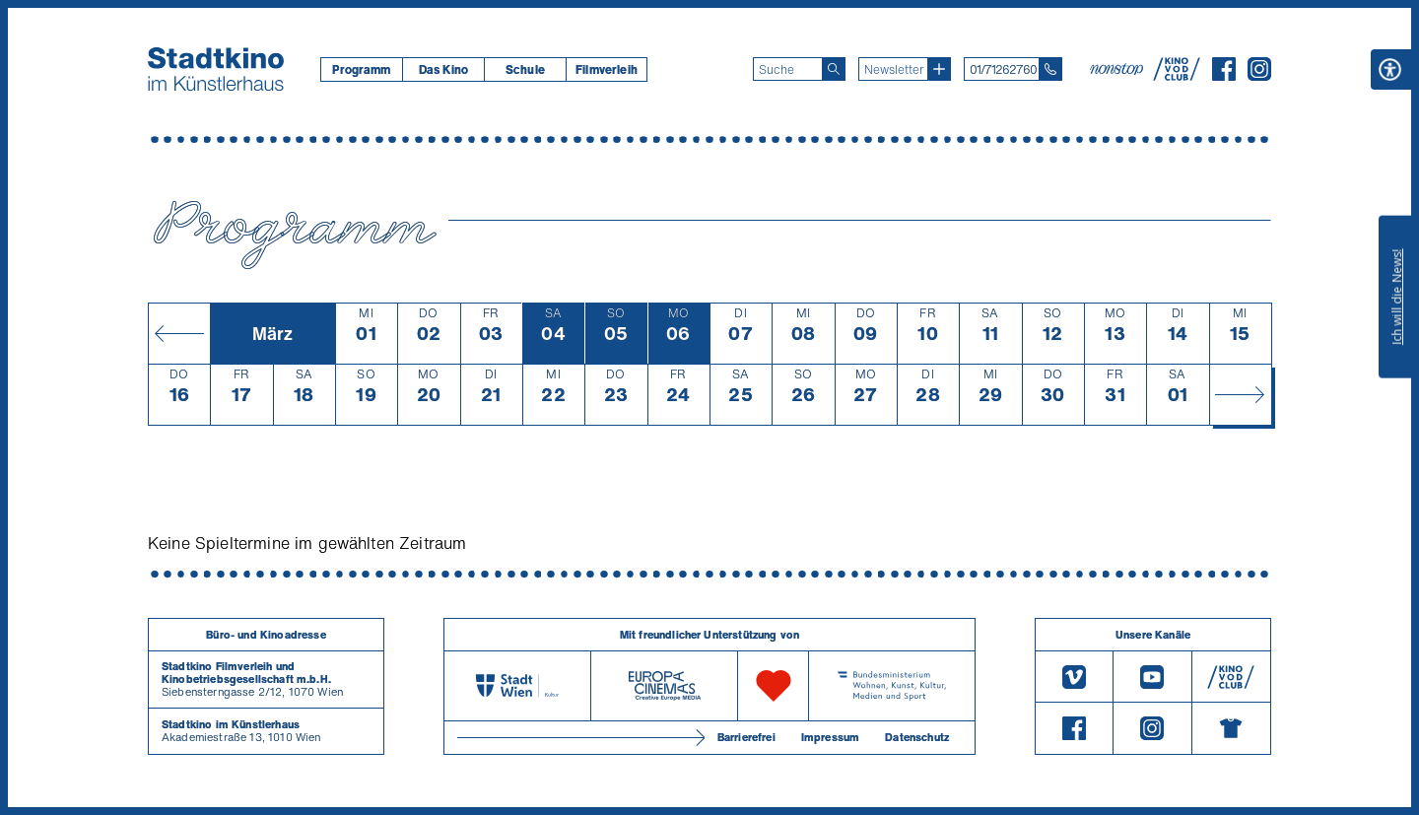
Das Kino (443, 69)
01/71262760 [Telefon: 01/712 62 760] (1003, 69)
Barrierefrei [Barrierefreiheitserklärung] (746, 737)
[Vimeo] (1074, 676)
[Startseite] (216, 69)
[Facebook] (1224, 75)
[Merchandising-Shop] (1231, 728)
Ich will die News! (1396, 296)
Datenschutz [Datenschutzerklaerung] (917, 737)
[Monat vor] (1240, 394)
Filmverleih (606, 69)
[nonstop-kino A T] (1118, 69)
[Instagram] (1259, 75)
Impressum (830, 737)
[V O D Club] (1176, 75)
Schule (525, 69)
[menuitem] (361, 69)
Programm (361, 69)
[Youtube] (1152, 676)
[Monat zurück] (179, 333)
